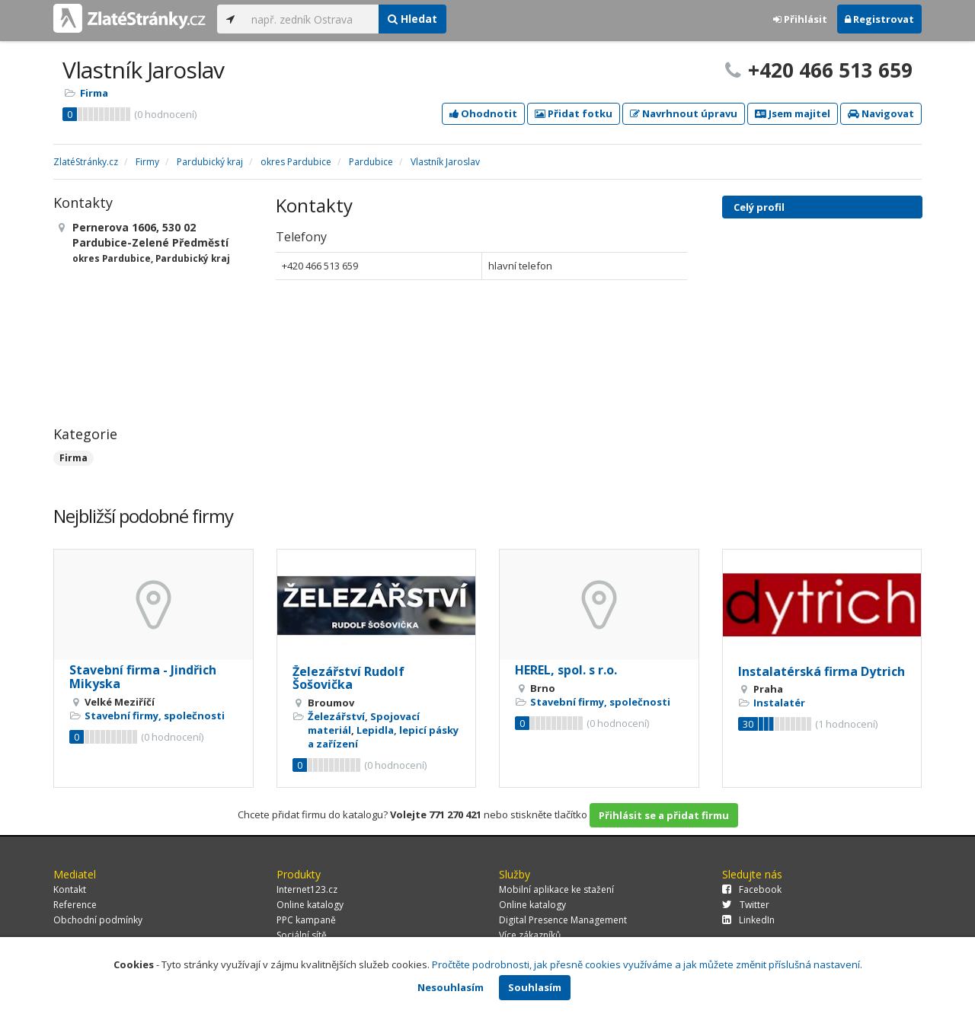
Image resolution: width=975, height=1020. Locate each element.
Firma (94, 93)
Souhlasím (534, 987)
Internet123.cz (307, 889)
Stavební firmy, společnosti (155, 715)
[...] (311, 19)
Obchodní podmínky (97, 919)
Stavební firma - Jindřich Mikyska (142, 676)
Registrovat (879, 19)
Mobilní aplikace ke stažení (556, 889)
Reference (75, 904)
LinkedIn (748, 919)
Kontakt (69, 889)
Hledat (412, 18)
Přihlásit (800, 19)
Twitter (745, 904)
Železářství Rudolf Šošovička (348, 678)
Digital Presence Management (563, 919)
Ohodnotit (483, 113)
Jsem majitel (792, 113)
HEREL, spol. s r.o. (566, 669)
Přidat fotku (573, 113)
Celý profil (759, 207)
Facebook (752, 889)
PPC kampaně (306, 919)
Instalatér (779, 702)
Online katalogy (310, 904)
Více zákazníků (530, 935)
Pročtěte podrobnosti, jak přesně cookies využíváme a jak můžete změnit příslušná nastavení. (647, 964)
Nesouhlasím (450, 987)
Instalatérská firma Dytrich (821, 671)
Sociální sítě (302, 935)
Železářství (336, 716)
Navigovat (881, 113)
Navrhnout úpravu (683, 113)
